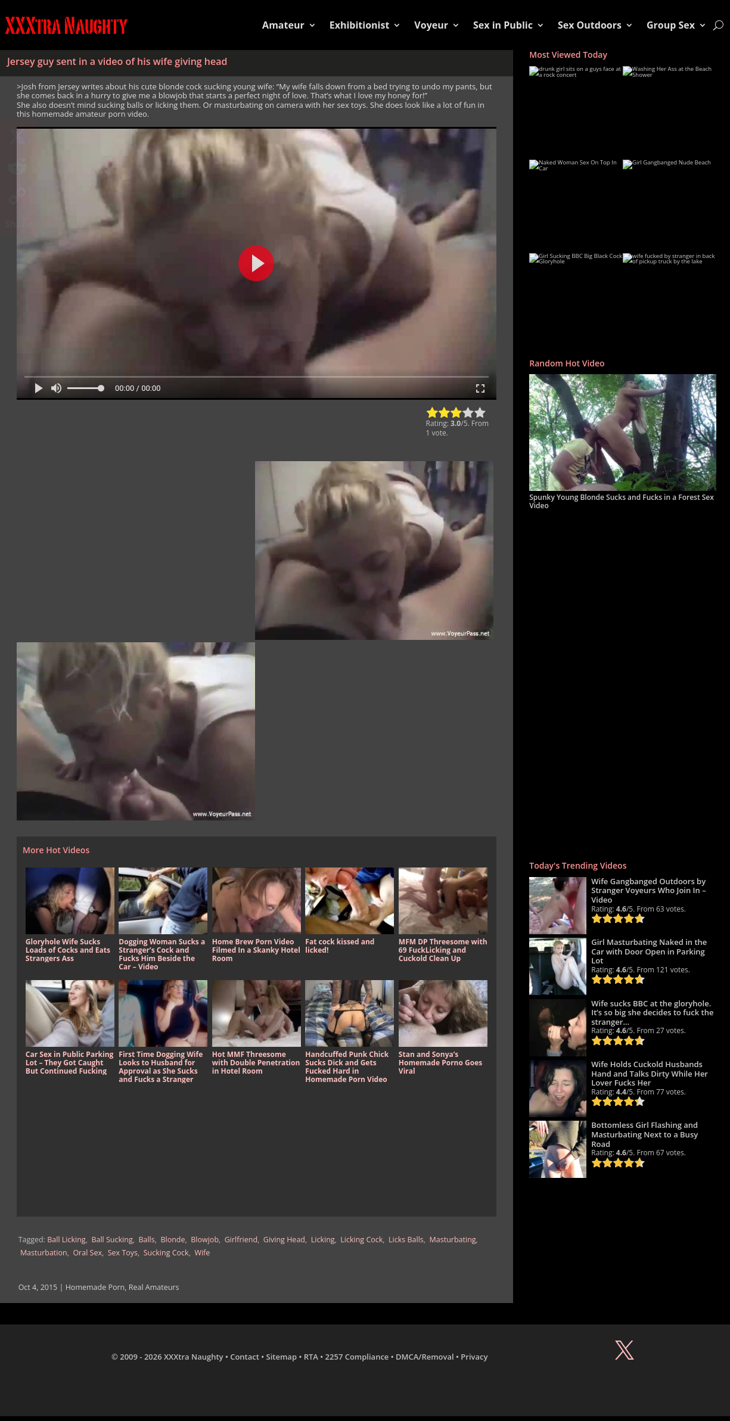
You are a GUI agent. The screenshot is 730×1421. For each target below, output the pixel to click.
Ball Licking (66, 1240)
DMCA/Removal (425, 1356)
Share (18, 224)
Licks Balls (406, 1240)
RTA (311, 1356)
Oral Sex (87, 1253)
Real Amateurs (154, 1287)
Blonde (172, 1240)
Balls (146, 1240)
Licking (323, 1240)
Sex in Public (503, 25)
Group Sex (671, 25)
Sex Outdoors (590, 25)
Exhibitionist (360, 25)
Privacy (474, 1356)
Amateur (283, 25)
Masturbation (43, 1253)
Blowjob (205, 1240)
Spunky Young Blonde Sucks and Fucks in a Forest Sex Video (621, 501)
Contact (244, 1356)
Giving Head (284, 1240)
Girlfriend (241, 1240)
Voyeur (431, 25)
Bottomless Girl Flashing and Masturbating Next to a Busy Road (644, 1134)
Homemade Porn (95, 1287)
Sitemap (281, 1356)
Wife (202, 1253)
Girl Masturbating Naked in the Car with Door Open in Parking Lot (649, 951)
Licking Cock (361, 1240)
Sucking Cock (166, 1253)
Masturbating (453, 1240)
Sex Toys (123, 1253)
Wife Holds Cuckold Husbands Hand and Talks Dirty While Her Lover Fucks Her (649, 1073)
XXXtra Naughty (193, 1356)
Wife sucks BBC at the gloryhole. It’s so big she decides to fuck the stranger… (652, 1012)
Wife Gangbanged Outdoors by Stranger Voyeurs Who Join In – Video (648, 890)
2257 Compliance (357, 1356)
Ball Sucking (111, 1240)
